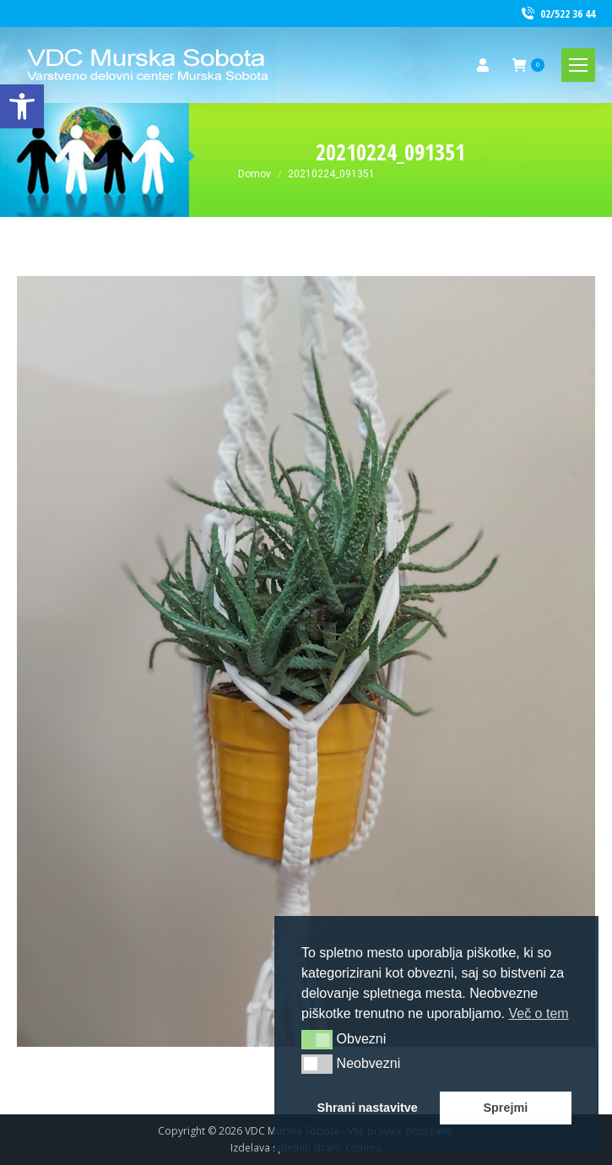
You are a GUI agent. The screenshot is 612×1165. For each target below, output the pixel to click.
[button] (317, 1039)
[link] (22, 106)
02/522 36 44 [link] (557, 14)
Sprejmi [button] (505, 1107)
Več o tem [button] (538, 1013)
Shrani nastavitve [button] (367, 1107)
